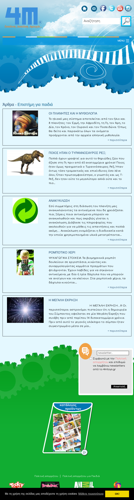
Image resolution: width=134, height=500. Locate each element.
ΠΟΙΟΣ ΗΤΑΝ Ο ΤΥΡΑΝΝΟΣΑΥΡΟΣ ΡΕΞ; (77, 153)
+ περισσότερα (117, 140)
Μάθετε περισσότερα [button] (90, 493)
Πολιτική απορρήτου (46, 476)
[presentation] (106, 378)
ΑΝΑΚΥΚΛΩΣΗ (59, 200)
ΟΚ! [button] (117, 493)
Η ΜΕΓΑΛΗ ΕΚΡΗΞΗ (63, 300)
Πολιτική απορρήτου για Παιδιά (81, 476)
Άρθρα (8, 104)
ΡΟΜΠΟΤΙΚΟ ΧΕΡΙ (62, 252)
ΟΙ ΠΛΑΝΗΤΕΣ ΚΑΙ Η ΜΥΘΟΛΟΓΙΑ (73, 113)
